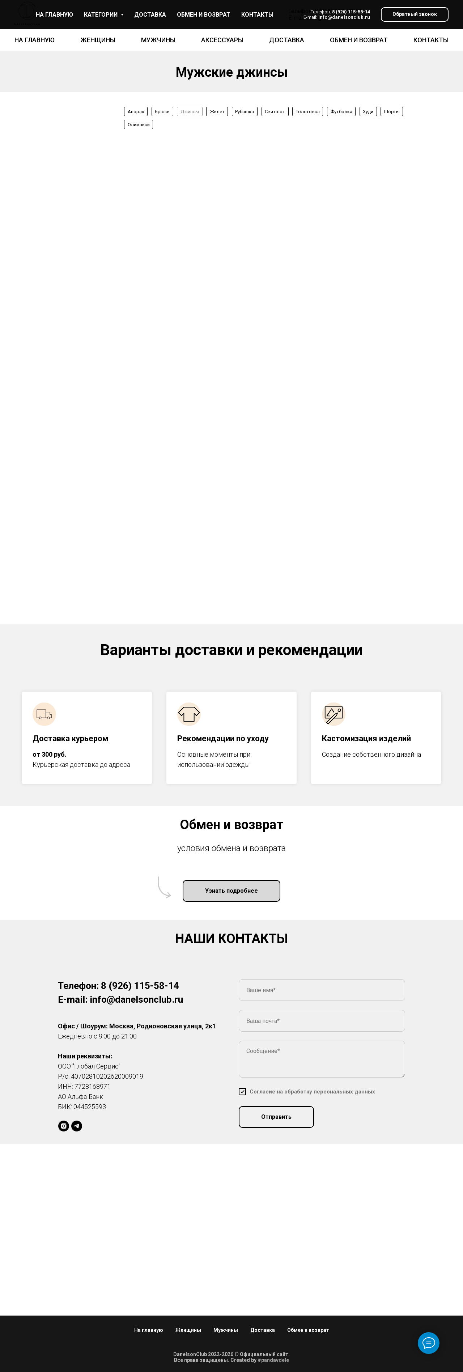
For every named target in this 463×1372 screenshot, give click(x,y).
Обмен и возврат (359, 40)
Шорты (392, 111)
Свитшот (275, 111)
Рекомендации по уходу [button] (223, 738)
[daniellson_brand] (63, 1126)
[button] (415, 15)
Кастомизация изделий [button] (366, 738)
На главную (34, 40)
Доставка (286, 40)
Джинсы (189, 111)
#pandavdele (273, 1360)
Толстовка (308, 111)
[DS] (76, 1126)
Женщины (97, 40)
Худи (368, 111)
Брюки (162, 111)
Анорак (136, 111)
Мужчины (158, 40)
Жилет (217, 111)
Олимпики (139, 124)
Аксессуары (222, 40)
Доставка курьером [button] (70, 738)
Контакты (431, 40)
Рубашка (244, 111)
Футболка (341, 111)
